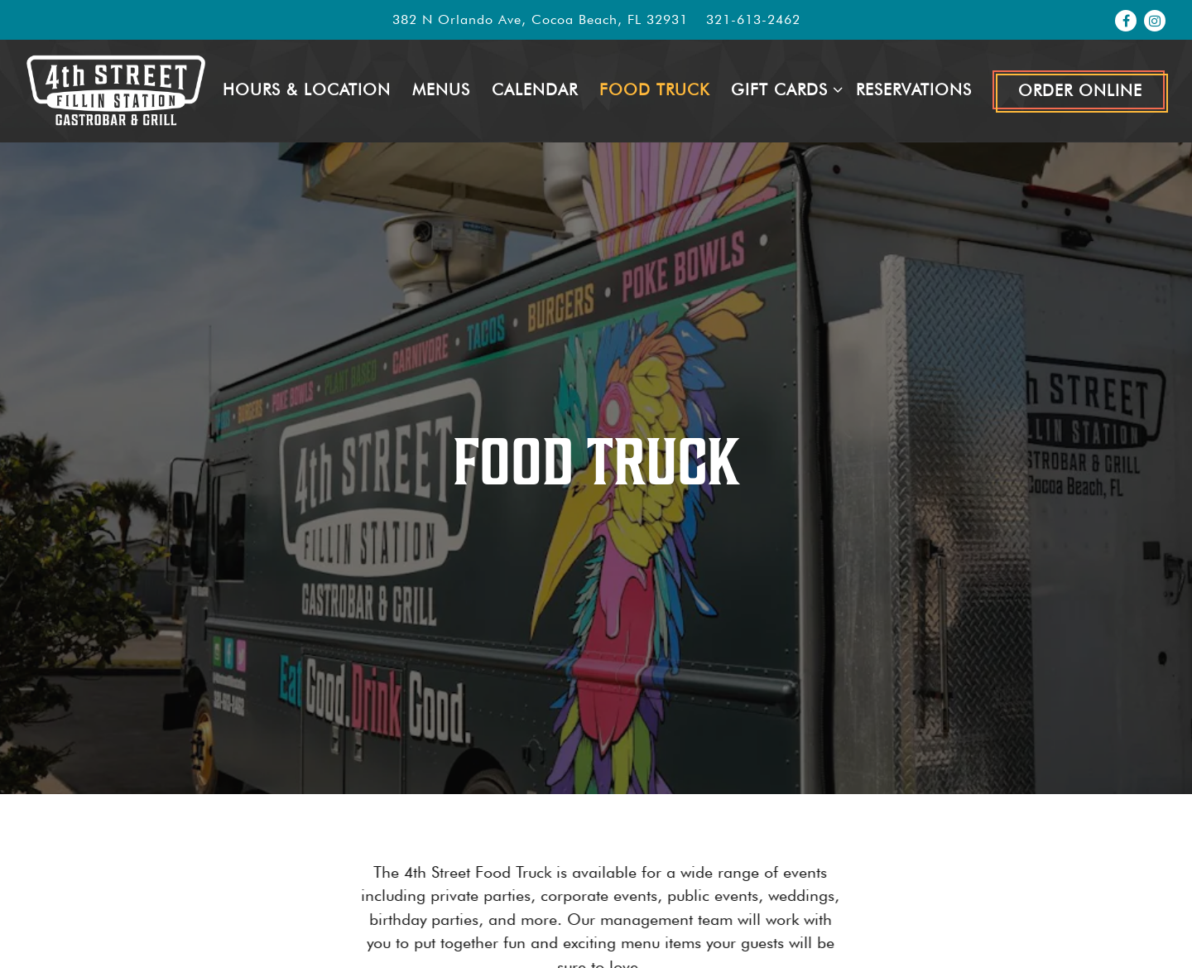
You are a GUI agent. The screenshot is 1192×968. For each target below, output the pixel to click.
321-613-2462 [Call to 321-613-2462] (753, 19)
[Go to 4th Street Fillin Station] (540, 20)
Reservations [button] (914, 89)
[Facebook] (1126, 20)
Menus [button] (441, 89)
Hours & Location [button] (307, 89)
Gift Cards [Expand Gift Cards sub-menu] (783, 88)
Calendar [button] (535, 89)
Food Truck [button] (654, 89)
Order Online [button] (1080, 90)
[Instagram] (1155, 20)
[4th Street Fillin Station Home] (116, 90)
